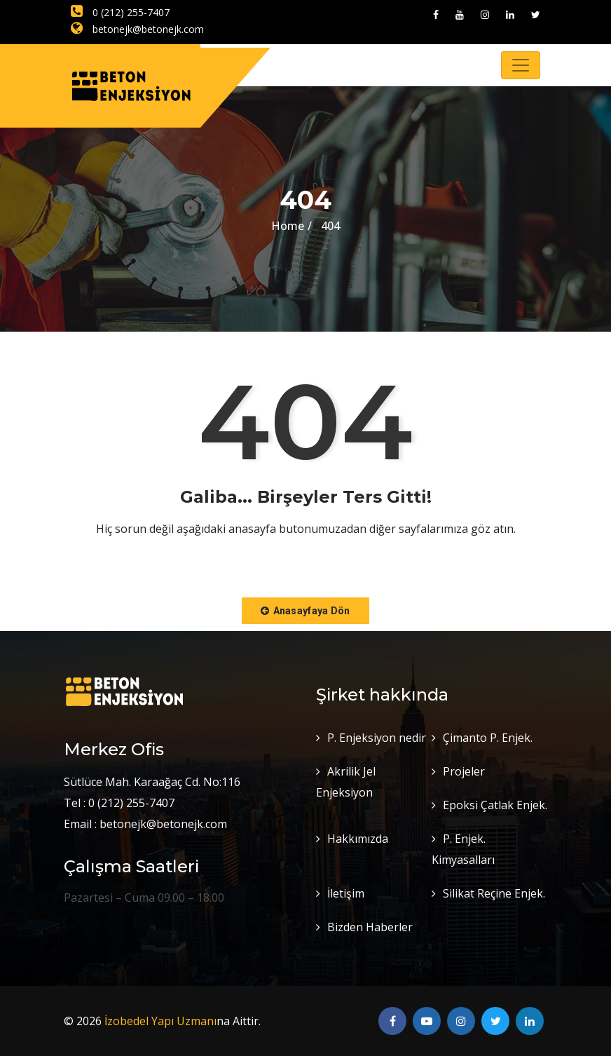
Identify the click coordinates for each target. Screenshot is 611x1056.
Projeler (464, 771)
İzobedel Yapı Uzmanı (160, 1021)
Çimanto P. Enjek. (488, 737)
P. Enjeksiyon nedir (376, 737)
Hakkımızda (357, 838)
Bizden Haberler (370, 927)
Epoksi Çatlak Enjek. (495, 805)
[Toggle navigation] (520, 65)
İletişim (345, 893)
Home (287, 225)
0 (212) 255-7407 (120, 12)
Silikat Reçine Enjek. (494, 893)
